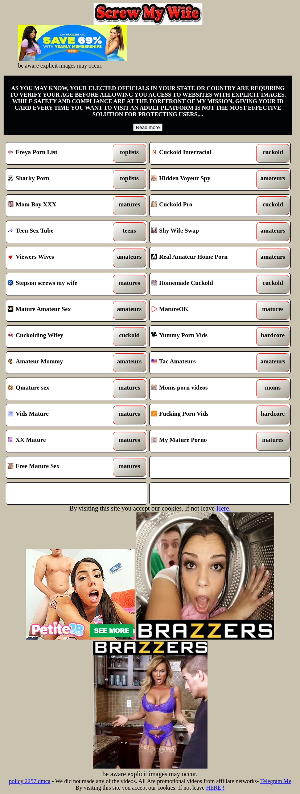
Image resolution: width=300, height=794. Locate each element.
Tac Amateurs (201, 362)
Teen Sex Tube (58, 231)
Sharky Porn (58, 179)
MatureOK (201, 310)
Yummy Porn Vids (201, 336)
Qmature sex (58, 388)
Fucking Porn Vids (201, 415)
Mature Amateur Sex (58, 310)
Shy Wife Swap (201, 231)
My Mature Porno (201, 441)
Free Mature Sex (58, 467)
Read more (148, 127)
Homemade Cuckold (201, 284)
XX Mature (58, 441)
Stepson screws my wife (58, 284)
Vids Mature (58, 415)
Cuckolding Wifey (58, 336)
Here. (223, 508)
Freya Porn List (58, 153)
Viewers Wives (58, 258)
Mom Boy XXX (58, 205)
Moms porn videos (201, 388)
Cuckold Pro (201, 205)
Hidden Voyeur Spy (201, 179)
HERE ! (215, 788)
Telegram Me (275, 781)
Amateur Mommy (58, 362)
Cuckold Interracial (201, 153)
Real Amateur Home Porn (201, 258)
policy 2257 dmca (29, 781)
